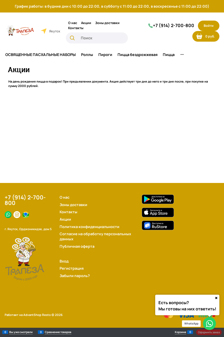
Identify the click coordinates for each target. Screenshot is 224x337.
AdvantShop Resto (37, 315)
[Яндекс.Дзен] (25, 214)
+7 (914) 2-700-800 (25, 200)
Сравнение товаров (58, 332)
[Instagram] (16, 214)
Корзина (180, 332)
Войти (209, 25)
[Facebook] (8, 214)
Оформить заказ (209, 332)
